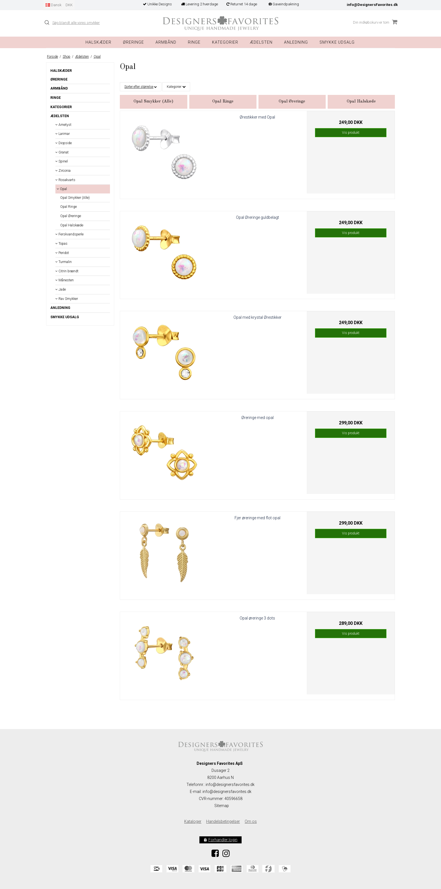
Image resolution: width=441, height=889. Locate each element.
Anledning (296, 42)
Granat (62, 152)
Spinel (61, 161)
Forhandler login (222, 839)
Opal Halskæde (71, 225)
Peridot (62, 253)
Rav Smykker (66, 299)
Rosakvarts (65, 180)
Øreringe (133, 42)
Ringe (194, 42)
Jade (60, 289)
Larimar (62, 134)
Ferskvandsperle (69, 234)
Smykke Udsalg (337, 42)
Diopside (63, 143)
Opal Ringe (68, 207)
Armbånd (166, 42)
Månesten (64, 280)
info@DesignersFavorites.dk (372, 5)
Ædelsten (59, 116)
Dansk (53, 5)
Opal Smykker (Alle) (75, 198)
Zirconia (63, 171)
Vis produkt (350, 133)
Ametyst (63, 125)
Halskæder (98, 42)
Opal (62, 189)
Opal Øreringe (70, 216)
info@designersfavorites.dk (226, 791)
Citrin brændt (66, 271)
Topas (61, 244)
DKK (69, 5)
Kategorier (225, 42)
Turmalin (63, 262)
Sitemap (221, 805)
